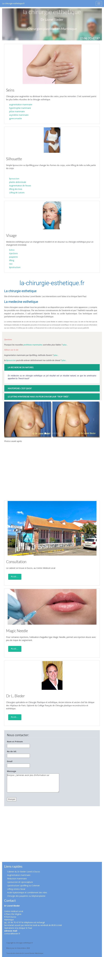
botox (11, 250)
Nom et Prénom (15, 741)
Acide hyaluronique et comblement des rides (27, 892)
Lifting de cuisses (17, 192)
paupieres (13, 257)
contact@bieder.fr (12, 933)
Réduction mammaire (17, 878)
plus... (65, 345)
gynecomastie (15, 118)
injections (13, 253)
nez (10, 263)
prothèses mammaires (32, 345)
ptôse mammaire (17, 111)
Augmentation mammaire (18, 875)
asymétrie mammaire (18, 115)
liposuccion (14, 178)
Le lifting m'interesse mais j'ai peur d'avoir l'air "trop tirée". (38, 396)
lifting (11, 260)
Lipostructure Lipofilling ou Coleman (23, 885)
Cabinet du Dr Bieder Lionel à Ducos (23, 871)
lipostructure (14, 267)
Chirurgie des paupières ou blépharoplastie (26, 896)
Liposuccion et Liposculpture (20, 882)
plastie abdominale (17, 182)
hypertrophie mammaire (20, 108)
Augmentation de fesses (20, 185)
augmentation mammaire (20, 104)
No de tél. (12, 751)
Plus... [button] (15, 576)
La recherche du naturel (21, 367)
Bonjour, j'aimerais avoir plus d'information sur (33, 782)
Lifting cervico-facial (16, 889)
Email (9, 761)
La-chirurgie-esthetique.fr (13, 3)
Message (11, 771)
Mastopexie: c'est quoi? (20, 388)
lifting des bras (15, 189)
